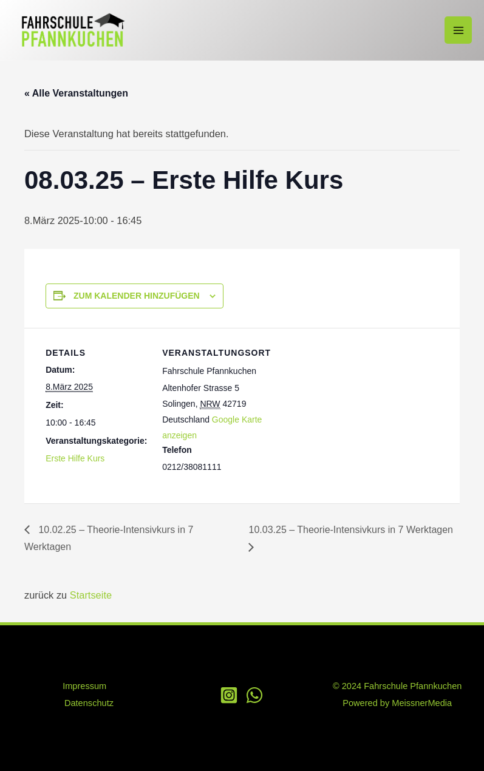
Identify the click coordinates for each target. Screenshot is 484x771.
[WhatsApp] (254, 695)
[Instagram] (229, 695)
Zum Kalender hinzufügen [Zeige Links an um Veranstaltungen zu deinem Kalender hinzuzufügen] (136, 296)
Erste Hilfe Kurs (75, 458)
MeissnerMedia (422, 703)
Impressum (84, 686)
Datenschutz (89, 703)
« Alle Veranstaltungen (76, 93)
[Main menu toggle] (458, 30)
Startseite (91, 594)
